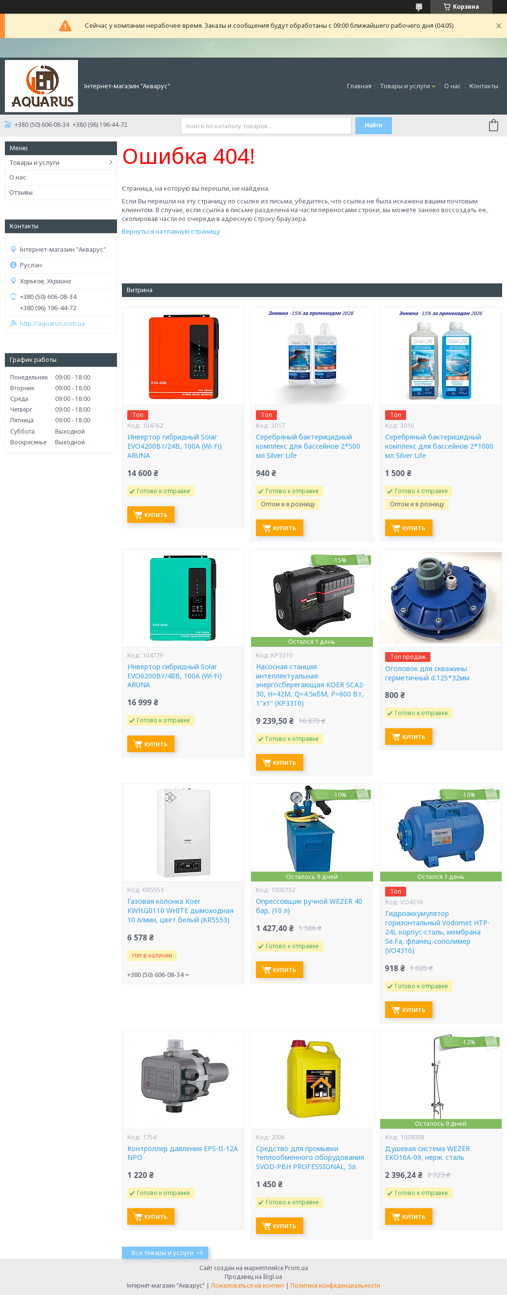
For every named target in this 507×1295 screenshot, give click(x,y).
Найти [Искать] (373, 125)
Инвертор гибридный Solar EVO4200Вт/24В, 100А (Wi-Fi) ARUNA (174, 446)
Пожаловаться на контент (247, 1285)
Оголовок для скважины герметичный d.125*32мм (427, 673)
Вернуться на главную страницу (171, 231)
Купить (155, 514)
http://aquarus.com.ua (52, 323)
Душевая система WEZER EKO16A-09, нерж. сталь (427, 1153)
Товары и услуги (405, 85)
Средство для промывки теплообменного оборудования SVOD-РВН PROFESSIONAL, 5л (310, 1158)
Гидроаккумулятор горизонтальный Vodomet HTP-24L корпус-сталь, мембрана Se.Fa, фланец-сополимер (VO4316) (437, 932)
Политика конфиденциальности (335, 1285)
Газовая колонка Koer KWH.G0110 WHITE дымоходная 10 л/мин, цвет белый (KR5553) (180, 910)
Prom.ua (296, 1268)
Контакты (483, 85)
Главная (359, 85)
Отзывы (21, 192)
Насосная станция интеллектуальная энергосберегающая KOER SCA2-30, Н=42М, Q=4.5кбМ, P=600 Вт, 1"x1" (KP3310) (310, 685)
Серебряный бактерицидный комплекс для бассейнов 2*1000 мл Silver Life (439, 446)
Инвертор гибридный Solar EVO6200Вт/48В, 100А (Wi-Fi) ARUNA (174, 676)
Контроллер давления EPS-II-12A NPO (182, 1153)
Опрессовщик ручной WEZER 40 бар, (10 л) (309, 906)
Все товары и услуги (163, 1252)
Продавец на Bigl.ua (253, 1277)
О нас (452, 85)
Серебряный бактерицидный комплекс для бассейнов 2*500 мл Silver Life (308, 446)
